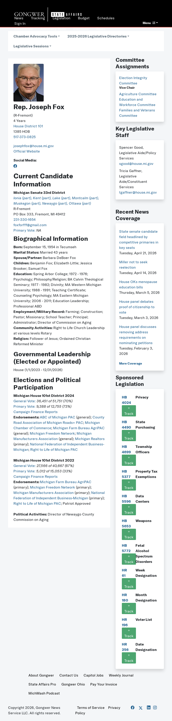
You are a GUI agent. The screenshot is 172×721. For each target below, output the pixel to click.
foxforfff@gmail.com (30, 225)
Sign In (20, 23)
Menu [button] (149, 23)
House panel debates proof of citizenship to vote (137, 306)
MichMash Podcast (44, 693)
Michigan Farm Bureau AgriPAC (79, 428)
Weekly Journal (121, 675)
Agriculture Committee (138, 94)
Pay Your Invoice (103, 684)
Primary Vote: (24, 230)
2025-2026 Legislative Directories (97, 36)
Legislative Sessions (31, 46)
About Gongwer (41, 675)
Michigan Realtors (90, 438)
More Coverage (130, 363)
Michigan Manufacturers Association (43, 492)
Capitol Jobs (93, 675)
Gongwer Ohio (73, 684)
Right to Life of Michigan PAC (54, 449)
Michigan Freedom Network (52, 433)
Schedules (105, 18)
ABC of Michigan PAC (57, 417)
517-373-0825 (24, 137)
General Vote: (25, 401)
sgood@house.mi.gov (136, 163)
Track (128, 411)
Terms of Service (91, 707)
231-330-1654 (24, 219)
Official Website (26, 151)
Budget (84, 18)
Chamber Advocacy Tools (35, 36)
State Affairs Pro (42, 684)
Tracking (38, 18)
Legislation (61, 18)
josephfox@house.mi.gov (33, 146)
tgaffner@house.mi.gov (138, 192)
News (18, 18)
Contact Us (68, 675)
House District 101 (28, 126)
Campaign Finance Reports (35, 411)
